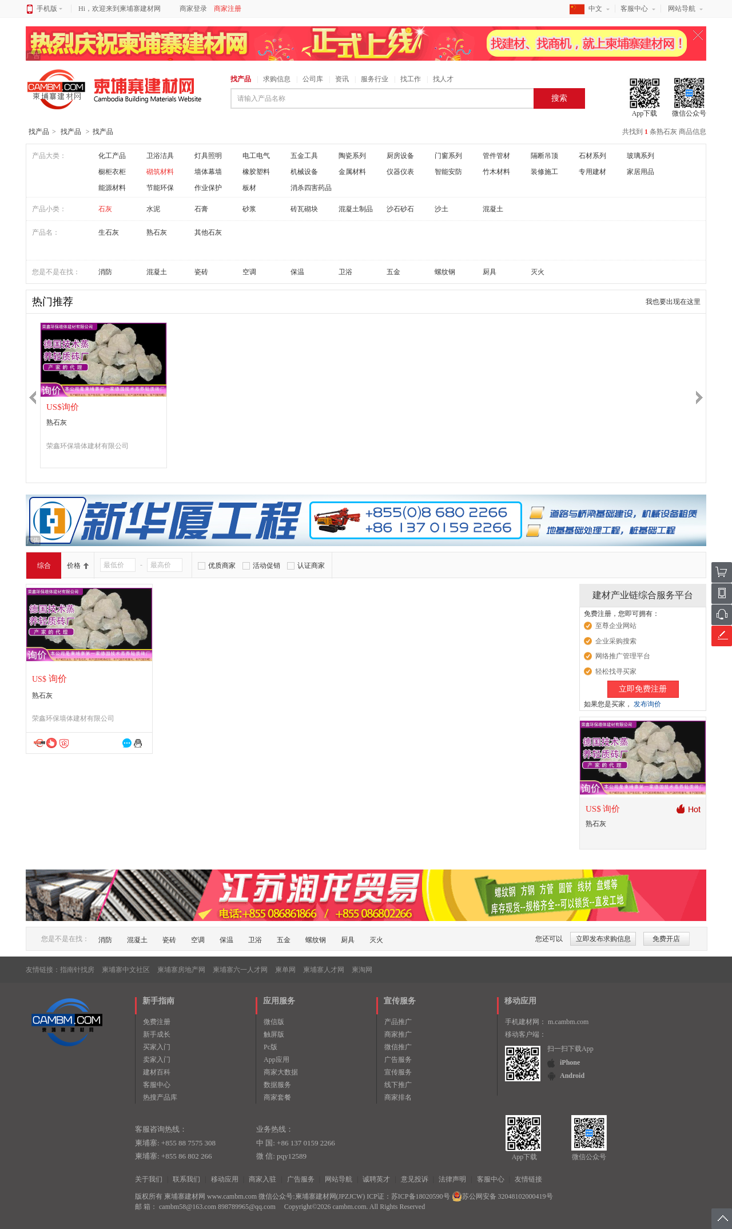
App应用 (276, 1060)
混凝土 (493, 209)
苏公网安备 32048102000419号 (502, 1196)
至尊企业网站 (615, 626)
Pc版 (270, 1047)
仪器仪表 (400, 172)
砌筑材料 (160, 172)
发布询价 (647, 704)
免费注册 (156, 1022)
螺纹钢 (445, 272)
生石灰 (108, 232)
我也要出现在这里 (673, 302)
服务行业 (374, 79)
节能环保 (160, 188)
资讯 (342, 79)
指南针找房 (77, 970)
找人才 (443, 79)
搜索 (559, 98)
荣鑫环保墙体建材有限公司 (87, 446)
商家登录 (193, 9)
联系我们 (186, 1179)
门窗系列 (448, 156)
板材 (249, 188)
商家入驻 (262, 1179)
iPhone (570, 1062)
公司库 (313, 79)
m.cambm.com (568, 1022)
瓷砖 (201, 272)
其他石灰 (208, 232)
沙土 (441, 209)
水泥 (153, 209)
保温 (297, 272)
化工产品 (112, 156)
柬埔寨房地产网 (181, 970)
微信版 (274, 1022)
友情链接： (43, 970)
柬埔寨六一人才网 (240, 970)
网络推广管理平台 (622, 656)
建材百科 (156, 1072)
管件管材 (496, 156)
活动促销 (266, 566)
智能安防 (448, 172)
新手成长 (156, 1034)
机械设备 (304, 172)
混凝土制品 (356, 209)
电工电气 (256, 156)
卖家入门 (156, 1060)
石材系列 (592, 156)
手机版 (49, 9)
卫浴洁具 (160, 156)
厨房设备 (400, 156)
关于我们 (148, 1179)
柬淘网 (362, 970)
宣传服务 (398, 1072)
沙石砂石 (400, 209)
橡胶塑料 (256, 172)
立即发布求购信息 (603, 939)
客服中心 (634, 9)
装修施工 (544, 172)
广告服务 (398, 1060)
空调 (249, 272)
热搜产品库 (160, 1097)
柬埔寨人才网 (323, 970)
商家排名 (398, 1097)
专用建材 (592, 172)
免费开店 (666, 939)
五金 (393, 272)
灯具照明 (208, 156)
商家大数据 (281, 1072)
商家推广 (398, 1034)
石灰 (105, 209)
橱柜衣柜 (112, 172)
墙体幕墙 (208, 172)
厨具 (489, 272)
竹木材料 (496, 172)
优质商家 (222, 566)
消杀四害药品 (311, 188)
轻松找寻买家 (615, 671)
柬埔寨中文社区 (126, 970)
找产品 (240, 79)
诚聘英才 (376, 1179)
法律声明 (452, 1179)
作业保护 (208, 188)
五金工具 (304, 156)
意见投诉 (414, 1179)
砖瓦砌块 (304, 209)
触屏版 (274, 1034)
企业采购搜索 (615, 641)
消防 (105, 272)
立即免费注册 (643, 689)
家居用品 (640, 172)
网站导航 (681, 9)
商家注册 (227, 9)
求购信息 (277, 79)
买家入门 (156, 1047)
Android (572, 1076)
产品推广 (398, 1022)
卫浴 (345, 272)
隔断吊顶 (544, 156)
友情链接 (528, 1179)
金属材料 (352, 172)
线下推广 (398, 1085)
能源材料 (112, 188)
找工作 (410, 79)
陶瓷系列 (352, 156)
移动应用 (224, 1179)
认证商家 (311, 566)
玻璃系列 (640, 156)
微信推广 (398, 1047)
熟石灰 (156, 232)
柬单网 (285, 970)
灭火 (537, 272)
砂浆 (249, 209)
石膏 (201, 209)
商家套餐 (277, 1097)
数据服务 (277, 1085)
